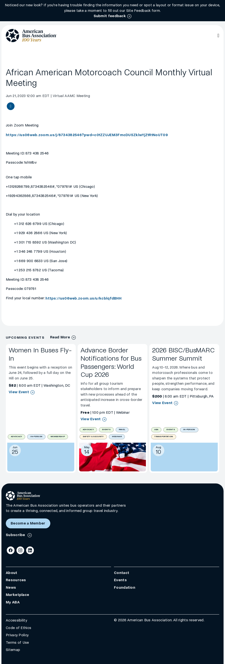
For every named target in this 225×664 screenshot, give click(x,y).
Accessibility (16, 620)
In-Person (36, 436)
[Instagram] (20, 550)
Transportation (163, 436)
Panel (122, 429)
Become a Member (28, 523)
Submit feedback (110, 16)
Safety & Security (93, 436)
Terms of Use (17, 642)
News (11, 587)
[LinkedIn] (30, 550)
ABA (156, 429)
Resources (16, 580)
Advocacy (16, 436)
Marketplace (17, 595)
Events (106, 429)
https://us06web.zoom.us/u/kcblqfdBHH (83, 298)
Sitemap (13, 650)
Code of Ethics (18, 628)
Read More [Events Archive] (60, 337)
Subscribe (16, 535)
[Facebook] (11, 550)
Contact (121, 573)
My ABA (13, 602)
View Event (19, 392)
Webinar (117, 436)
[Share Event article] (11, 106)
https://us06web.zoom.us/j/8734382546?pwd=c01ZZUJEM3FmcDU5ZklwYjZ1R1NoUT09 (87, 135)
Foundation (124, 587)
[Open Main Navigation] (218, 35)
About (11, 573)
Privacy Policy (17, 635)
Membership (58, 436)
